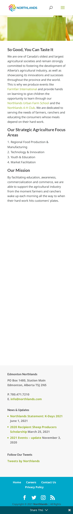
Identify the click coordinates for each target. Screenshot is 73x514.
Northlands (40, 504)
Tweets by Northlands (23, 461)
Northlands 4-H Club (21, 108)
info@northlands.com (26, 399)
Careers (31, 482)
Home (17, 482)
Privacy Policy (34, 487)
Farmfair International (22, 89)
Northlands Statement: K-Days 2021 (36, 416)
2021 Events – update (25, 438)
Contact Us (48, 482)
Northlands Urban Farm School (28, 103)
